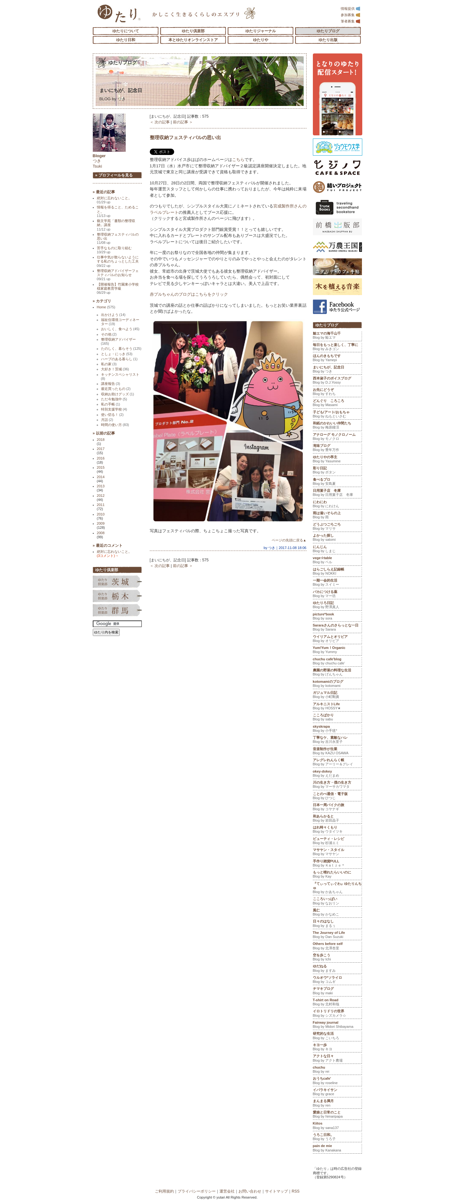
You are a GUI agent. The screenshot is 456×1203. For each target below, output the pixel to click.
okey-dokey (337, 774)
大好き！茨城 (115, 369)
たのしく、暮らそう (121, 348)
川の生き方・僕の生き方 (337, 785)
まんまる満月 (337, 1103)
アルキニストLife (337, 707)
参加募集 (350, 15)
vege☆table (337, 560)
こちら (238, 159)
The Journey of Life (337, 935)
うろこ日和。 (337, 1137)
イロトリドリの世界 (337, 1014)
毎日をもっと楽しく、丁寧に (337, 347)
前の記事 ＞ (183, 122)
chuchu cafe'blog (337, 662)
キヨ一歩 (337, 1047)
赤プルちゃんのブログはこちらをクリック (189, 294)
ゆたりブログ (328, 31)
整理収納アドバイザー (118, 341)
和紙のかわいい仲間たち (337, 426)
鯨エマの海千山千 (337, 336)
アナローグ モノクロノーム (337, 437)
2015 (101, 467)
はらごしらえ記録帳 (337, 572)
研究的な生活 (337, 1036)
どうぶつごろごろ (337, 527)
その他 (109, 334)
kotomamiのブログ (337, 684)
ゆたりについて (125, 31)
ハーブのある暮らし (119, 359)
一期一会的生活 (337, 583)
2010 (101, 514)
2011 (101, 505)
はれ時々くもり (337, 830)
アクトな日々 (337, 1059)
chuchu (337, 1070)
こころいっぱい (337, 901)
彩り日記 (337, 471)
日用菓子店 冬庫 (337, 493)
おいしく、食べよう (120, 329)
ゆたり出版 (328, 40)
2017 (101, 449)
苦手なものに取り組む (114, 250)
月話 (107, 420)
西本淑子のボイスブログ (337, 381)
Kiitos (337, 1126)
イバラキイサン (337, 1092)
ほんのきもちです (337, 358)
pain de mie (337, 1148)
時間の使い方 (115, 425)
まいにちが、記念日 (125, 90)
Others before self (337, 946)
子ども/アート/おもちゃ (337, 415)
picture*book (337, 617)
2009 (101, 523)
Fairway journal (337, 1025)
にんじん (337, 549)
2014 (101, 477)
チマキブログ (337, 991)
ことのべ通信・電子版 (337, 796)
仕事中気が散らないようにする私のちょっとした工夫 (118, 261)
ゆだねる (337, 969)
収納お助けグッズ (117, 394)
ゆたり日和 (125, 40)
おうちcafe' (337, 1081)
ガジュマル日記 (337, 695)
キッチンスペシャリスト (120, 376)
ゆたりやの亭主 (337, 460)
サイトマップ (276, 1191)
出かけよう (113, 315)
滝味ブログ (337, 448)
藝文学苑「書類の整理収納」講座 (116, 225)
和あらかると (337, 819)
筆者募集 (350, 21)
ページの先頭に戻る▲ (289, 540)
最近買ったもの (116, 389)
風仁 (337, 913)
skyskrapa (337, 729)
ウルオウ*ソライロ (337, 980)
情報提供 (350, 8)
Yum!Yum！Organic (337, 650)
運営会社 (227, 1191)
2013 (101, 486)
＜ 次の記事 (160, 122)
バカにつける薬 (337, 594)
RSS (296, 1191)
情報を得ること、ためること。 (118, 211)
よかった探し (337, 538)
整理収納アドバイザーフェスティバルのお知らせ (118, 275)
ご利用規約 (164, 1191)
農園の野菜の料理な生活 (337, 673)
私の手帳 (110, 404)
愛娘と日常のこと (337, 1115)
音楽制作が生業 (337, 751)
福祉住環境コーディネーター (120, 322)
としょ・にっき (117, 354)
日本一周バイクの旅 (337, 807)
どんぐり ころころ (337, 403)
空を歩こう (337, 958)
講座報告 (110, 384)
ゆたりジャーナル (260, 31)
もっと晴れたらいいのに (337, 875)
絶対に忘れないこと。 (114, 200)
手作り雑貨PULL (337, 864)
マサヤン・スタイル (337, 852)
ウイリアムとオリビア (337, 639)
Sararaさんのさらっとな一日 (337, 628)
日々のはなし (337, 924)
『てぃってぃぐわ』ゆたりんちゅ (337, 888)
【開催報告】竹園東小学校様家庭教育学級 (118, 288)
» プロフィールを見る (114, 175)
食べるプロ (337, 482)
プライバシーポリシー (197, 1191)
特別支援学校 (114, 409)
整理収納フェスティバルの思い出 (185, 137)
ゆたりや (260, 40)
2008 (101, 533)
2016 (101, 458)
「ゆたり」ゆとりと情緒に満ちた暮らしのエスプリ (119, 13)
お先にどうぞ (337, 392)
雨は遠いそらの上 (337, 516)
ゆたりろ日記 (337, 605)
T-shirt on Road (337, 1003)
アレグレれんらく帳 (337, 763)
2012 (101, 495)
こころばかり (337, 718)
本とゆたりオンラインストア (193, 40)
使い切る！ (112, 414)
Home (106, 307)
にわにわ (337, 504)
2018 (101, 439)
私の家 (109, 364)
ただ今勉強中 (114, 399)
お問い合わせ (249, 1191)
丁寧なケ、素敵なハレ (337, 740)
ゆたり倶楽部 (193, 31)
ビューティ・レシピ (337, 841)
